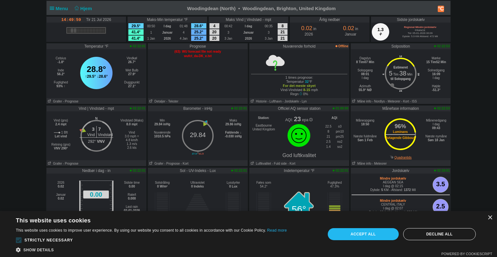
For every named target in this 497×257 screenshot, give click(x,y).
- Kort (405, 101)
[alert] (248, 234)
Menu (60, 8)
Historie (258, 101)
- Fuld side (279, 163)
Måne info (361, 101)
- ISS (413, 101)
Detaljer (156, 101)
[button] (18, 240)
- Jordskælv (290, 101)
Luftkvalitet (260, 163)
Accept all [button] (363, 234)
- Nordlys (378, 101)
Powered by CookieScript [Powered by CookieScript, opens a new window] (466, 254)
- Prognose (70, 101)
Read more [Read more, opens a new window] (277, 230)
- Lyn (303, 101)
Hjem (83, 8)
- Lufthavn (274, 101)
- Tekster (172, 101)
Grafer (54, 101)
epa (307, 120)
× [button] (489, 217)
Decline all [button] (439, 234)
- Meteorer (393, 101)
